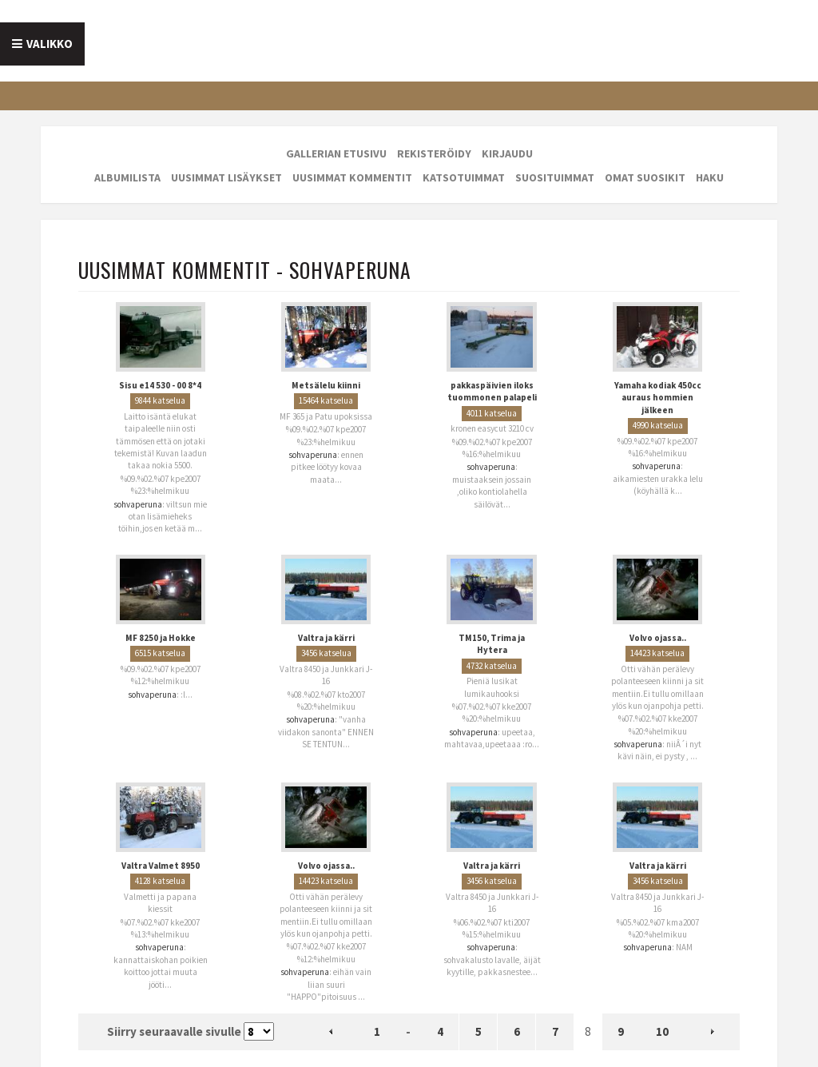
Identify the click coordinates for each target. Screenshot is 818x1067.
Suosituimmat (554, 177)
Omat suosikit (645, 177)
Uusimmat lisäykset (226, 177)
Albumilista (127, 177)
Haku (710, 177)
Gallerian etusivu (336, 153)
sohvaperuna (137, 504)
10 (662, 1031)
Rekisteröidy (434, 153)
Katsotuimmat (464, 177)
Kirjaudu (507, 153)
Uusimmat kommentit (352, 177)
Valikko (49, 43)
